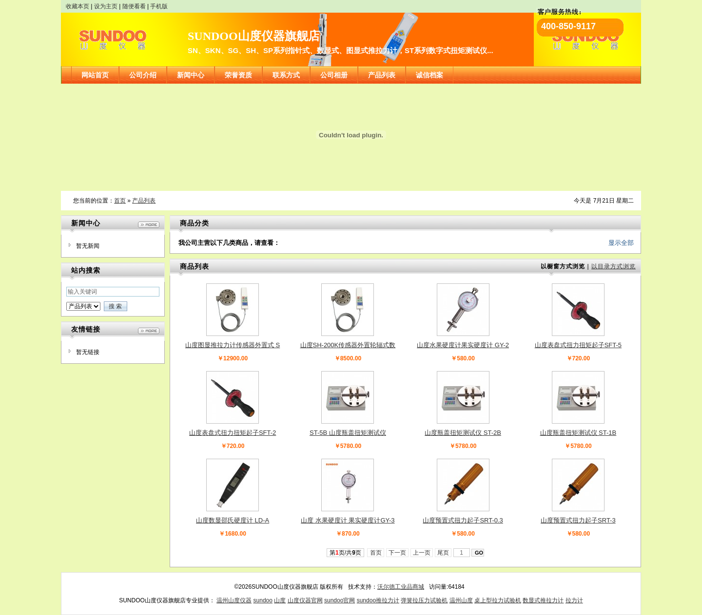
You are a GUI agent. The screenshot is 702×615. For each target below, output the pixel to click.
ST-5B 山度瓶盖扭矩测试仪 (348, 432)
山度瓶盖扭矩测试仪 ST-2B (463, 432)
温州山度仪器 (234, 600)
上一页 (421, 552)
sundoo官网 (339, 600)
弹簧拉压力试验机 (424, 600)
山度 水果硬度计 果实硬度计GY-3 (347, 520)
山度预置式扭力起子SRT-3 (578, 520)
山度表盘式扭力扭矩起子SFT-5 (578, 345)
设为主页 (105, 6)
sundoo (263, 600)
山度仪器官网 (305, 600)
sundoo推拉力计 (378, 600)
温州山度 (461, 600)
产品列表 (144, 200)
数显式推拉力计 (543, 600)
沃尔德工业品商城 (400, 586)
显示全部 (621, 242)
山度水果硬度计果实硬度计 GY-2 (463, 345)
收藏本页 (77, 6)
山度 (280, 600)
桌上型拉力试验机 (497, 600)
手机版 (159, 6)
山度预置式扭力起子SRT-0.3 (463, 520)
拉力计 (574, 600)
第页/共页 (345, 552)
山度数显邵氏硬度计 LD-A (232, 520)
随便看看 (134, 6)
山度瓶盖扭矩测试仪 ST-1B (578, 432)
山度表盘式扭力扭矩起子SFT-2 (232, 432)
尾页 (443, 552)
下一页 (397, 552)
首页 (120, 200)
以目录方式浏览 (613, 266)
